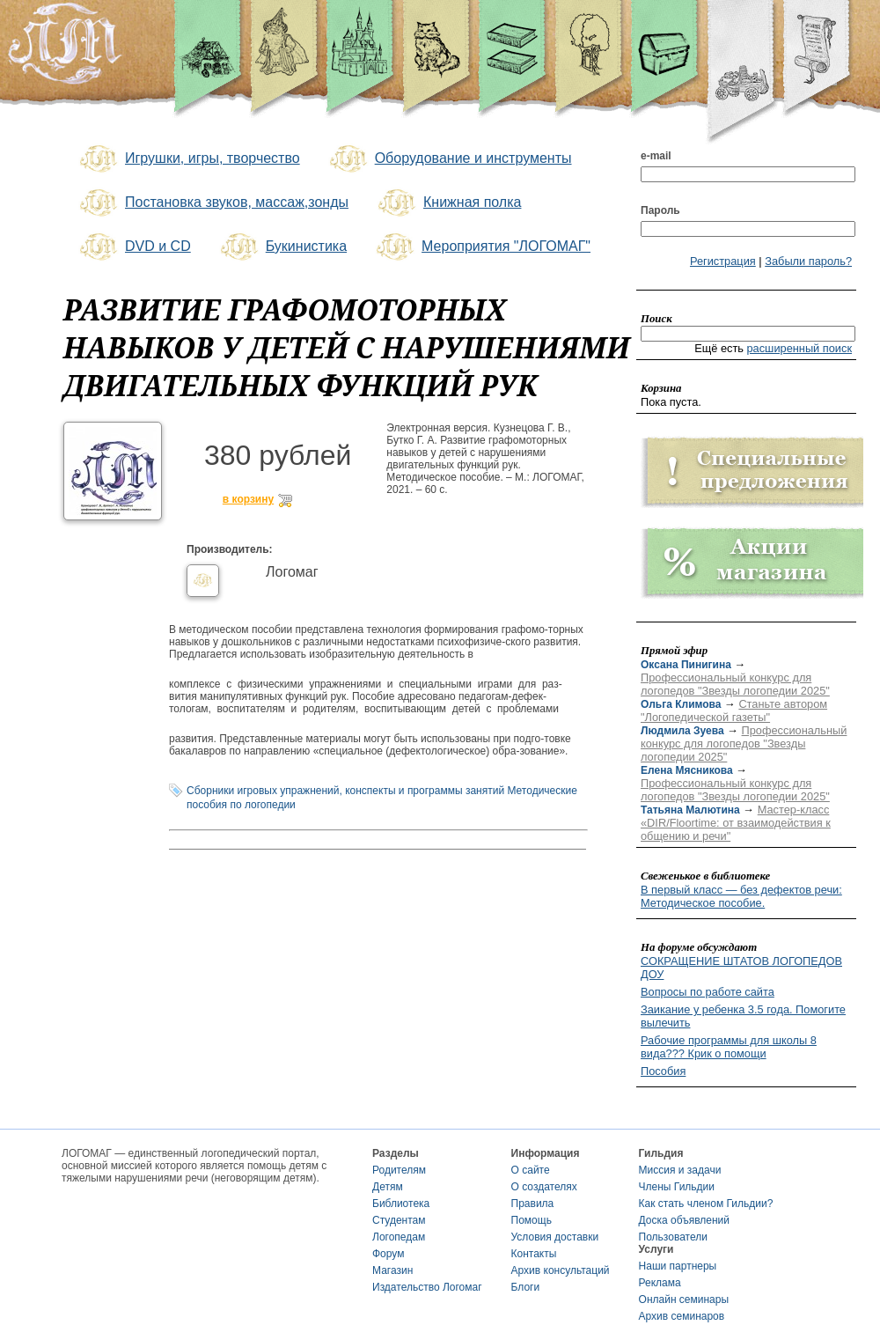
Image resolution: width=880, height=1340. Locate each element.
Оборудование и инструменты (449, 159)
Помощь (531, 1220)
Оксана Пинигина (686, 665)
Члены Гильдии (677, 1187)
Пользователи (673, 1237)
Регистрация (723, 261)
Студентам (399, 1220)
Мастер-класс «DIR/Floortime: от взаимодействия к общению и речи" (736, 823)
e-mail (656, 156)
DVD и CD (134, 247)
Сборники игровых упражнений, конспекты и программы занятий (345, 790)
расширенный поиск (799, 348)
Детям (387, 1187)
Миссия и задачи (680, 1170)
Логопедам (398, 1237)
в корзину (248, 499)
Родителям (399, 1170)
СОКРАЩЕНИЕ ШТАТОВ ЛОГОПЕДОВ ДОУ (741, 967)
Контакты (534, 1254)
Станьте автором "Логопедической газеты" (734, 710)
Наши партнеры (678, 1266)
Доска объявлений (684, 1220)
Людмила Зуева (682, 731)
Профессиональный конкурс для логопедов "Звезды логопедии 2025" (735, 684)
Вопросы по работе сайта (707, 991)
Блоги (525, 1287)
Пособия (663, 1071)
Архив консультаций (560, 1270)
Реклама (660, 1283)
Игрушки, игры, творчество (188, 159)
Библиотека (400, 1203)
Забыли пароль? (808, 261)
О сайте (530, 1170)
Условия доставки (555, 1237)
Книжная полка (448, 203)
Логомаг (292, 571)
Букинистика (282, 247)
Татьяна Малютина (690, 810)
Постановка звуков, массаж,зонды (212, 203)
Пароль (660, 210)
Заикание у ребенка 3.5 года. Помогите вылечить (743, 1016)
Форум (388, 1254)
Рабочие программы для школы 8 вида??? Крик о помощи (729, 1047)
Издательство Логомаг (427, 1287)
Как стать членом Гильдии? (706, 1203)
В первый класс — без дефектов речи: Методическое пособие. (741, 896)
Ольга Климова (681, 704)
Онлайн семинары (684, 1299)
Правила (532, 1203)
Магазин (392, 1270)
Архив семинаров (682, 1316)
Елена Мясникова (687, 770)
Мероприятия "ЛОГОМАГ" (481, 247)
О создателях (544, 1187)
